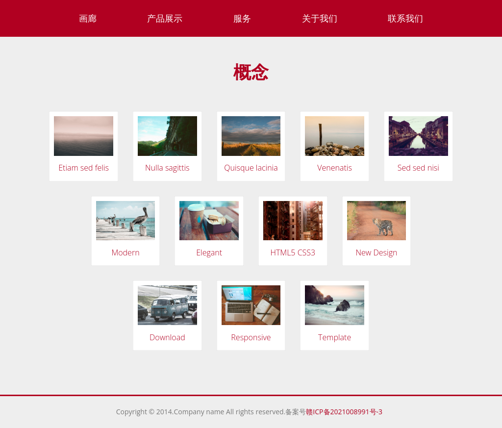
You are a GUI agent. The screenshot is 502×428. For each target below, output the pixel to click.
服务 (242, 18)
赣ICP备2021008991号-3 (346, 411)
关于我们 (319, 18)
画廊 (88, 18)
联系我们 (405, 18)
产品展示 (164, 18)
